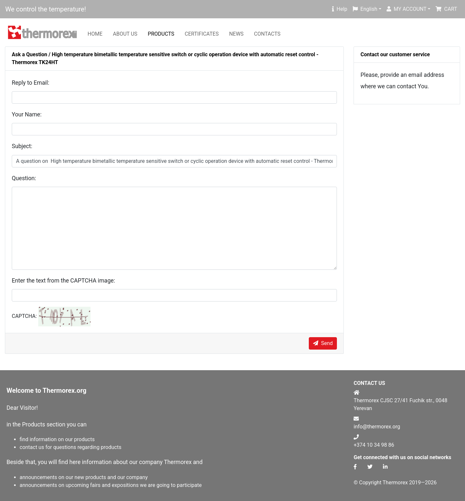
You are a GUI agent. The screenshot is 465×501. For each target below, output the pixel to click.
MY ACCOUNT (407, 9)
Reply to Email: (30, 82)
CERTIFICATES (202, 34)
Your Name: (27, 114)
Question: (24, 178)
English (365, 9)
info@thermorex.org (377, 426)
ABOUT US (125, 34)
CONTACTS (267, 34)
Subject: (22, 146)
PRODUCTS (161, 34)
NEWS (236, 34)
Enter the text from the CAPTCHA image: (63, 280)
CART (446, 9)
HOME (95, 34)
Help (339, 9)
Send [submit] (323, 343)
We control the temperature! (45, 9)
